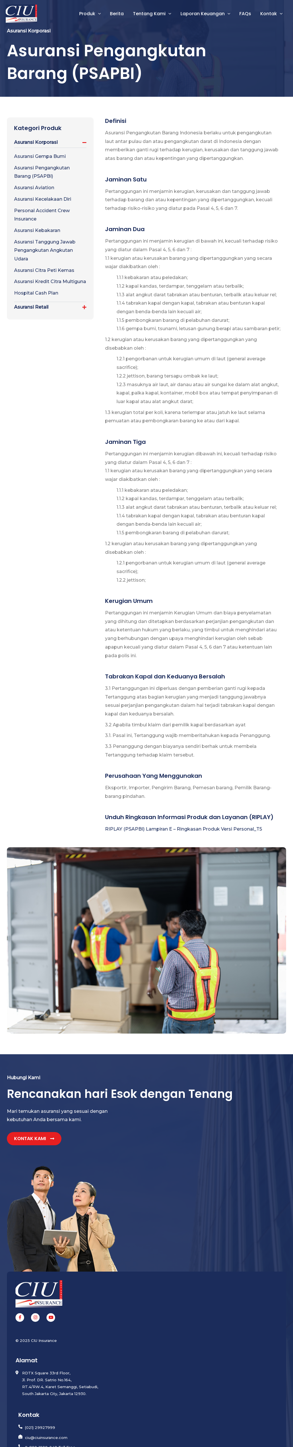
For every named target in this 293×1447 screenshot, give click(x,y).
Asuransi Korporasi (36, 142)
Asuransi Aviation (34, 187)
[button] (98, 14)
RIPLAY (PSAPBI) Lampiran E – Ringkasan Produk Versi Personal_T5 (183, 829)
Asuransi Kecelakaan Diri (42, 199)
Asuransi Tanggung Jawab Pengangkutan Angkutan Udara (44, 250)
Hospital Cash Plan (36, 293)
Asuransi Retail (31, 307)
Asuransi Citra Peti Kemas (44, 270)
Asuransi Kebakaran (37, 230)
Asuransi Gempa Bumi (40, 156)
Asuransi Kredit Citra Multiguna (50, 281)
